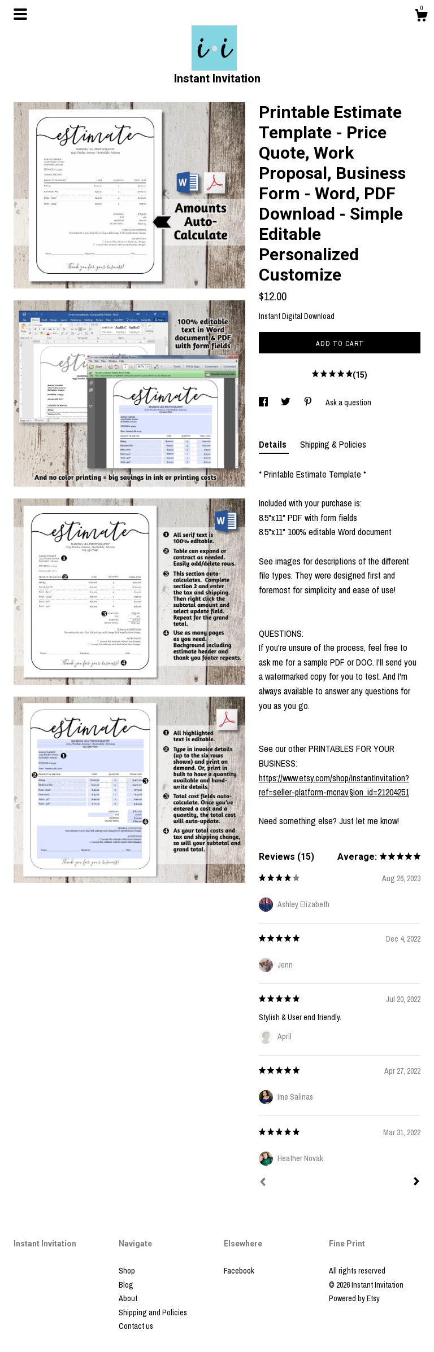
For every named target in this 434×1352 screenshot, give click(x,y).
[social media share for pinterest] (308, 402)
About (128, 1298)
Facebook (239, 1271)
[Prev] (263, 1183)
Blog (126, 1285)
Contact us (136, 1326)
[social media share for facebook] (264, 402)
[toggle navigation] (20, 14)
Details (274, 444)
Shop (127, 1271)
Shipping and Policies (153, 1312)
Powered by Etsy (354, 1298)
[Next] (416, 1182)
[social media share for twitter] (286, 402)
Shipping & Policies (333, 444)
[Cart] (421, 16)
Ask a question (348, 402)
